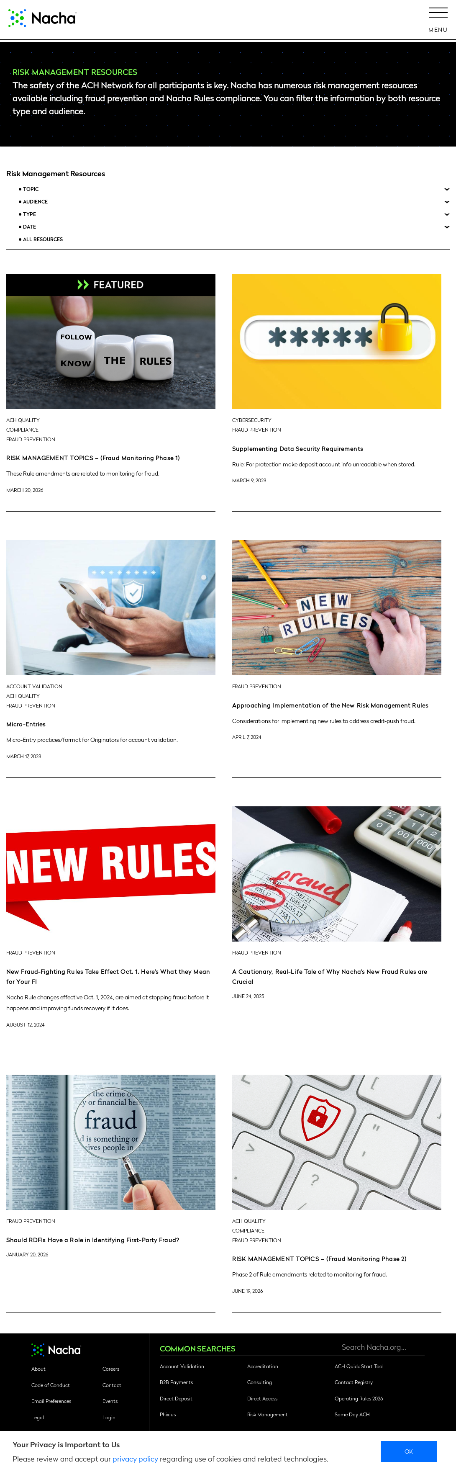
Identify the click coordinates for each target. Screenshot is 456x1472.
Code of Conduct (50, 1385)
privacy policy (135, 1458)
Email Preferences (51, 1400)
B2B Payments (176, 1382)
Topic (30, 189)
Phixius (168, 1414)
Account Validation (182, 1366)
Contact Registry (354, 1382)
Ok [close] (409, 1451)
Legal (37, 1417)
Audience (35, 201)
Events (110, 1400)
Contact (111, 1385)
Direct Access (262, 1398)
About (38, 1368)
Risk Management (267, 1414)
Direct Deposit (176, 1398)
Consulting (259, 1382)
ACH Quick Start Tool (359, 1366)
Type (29, 214)
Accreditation (262, 1366)
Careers (110, 1368)
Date (29, 227)
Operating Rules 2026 (359, 1398)
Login (108, 1417)
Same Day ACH (352, 1414)
